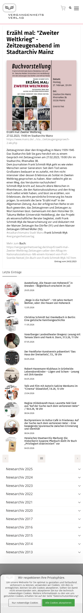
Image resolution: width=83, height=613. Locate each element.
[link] (37, 232)
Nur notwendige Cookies (25, 602)
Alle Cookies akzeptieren (58, 602)
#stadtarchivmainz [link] (18, 232)
